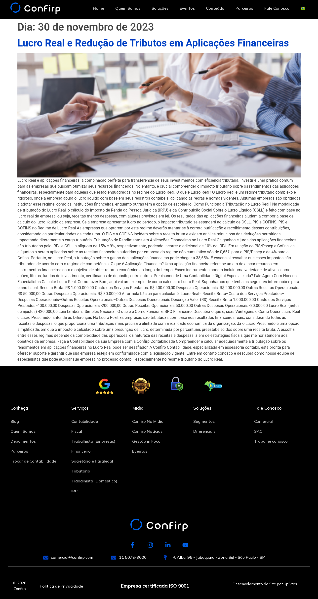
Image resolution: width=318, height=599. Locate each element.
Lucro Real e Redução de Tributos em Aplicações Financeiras (153, 43)
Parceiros (244, 8)
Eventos (187, 8)
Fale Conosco (276, 8)
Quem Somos (127, 8)
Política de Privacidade (61, 586)
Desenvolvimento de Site (254, 584)
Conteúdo (215, 8)
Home (98, 8)
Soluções (160, 8)
